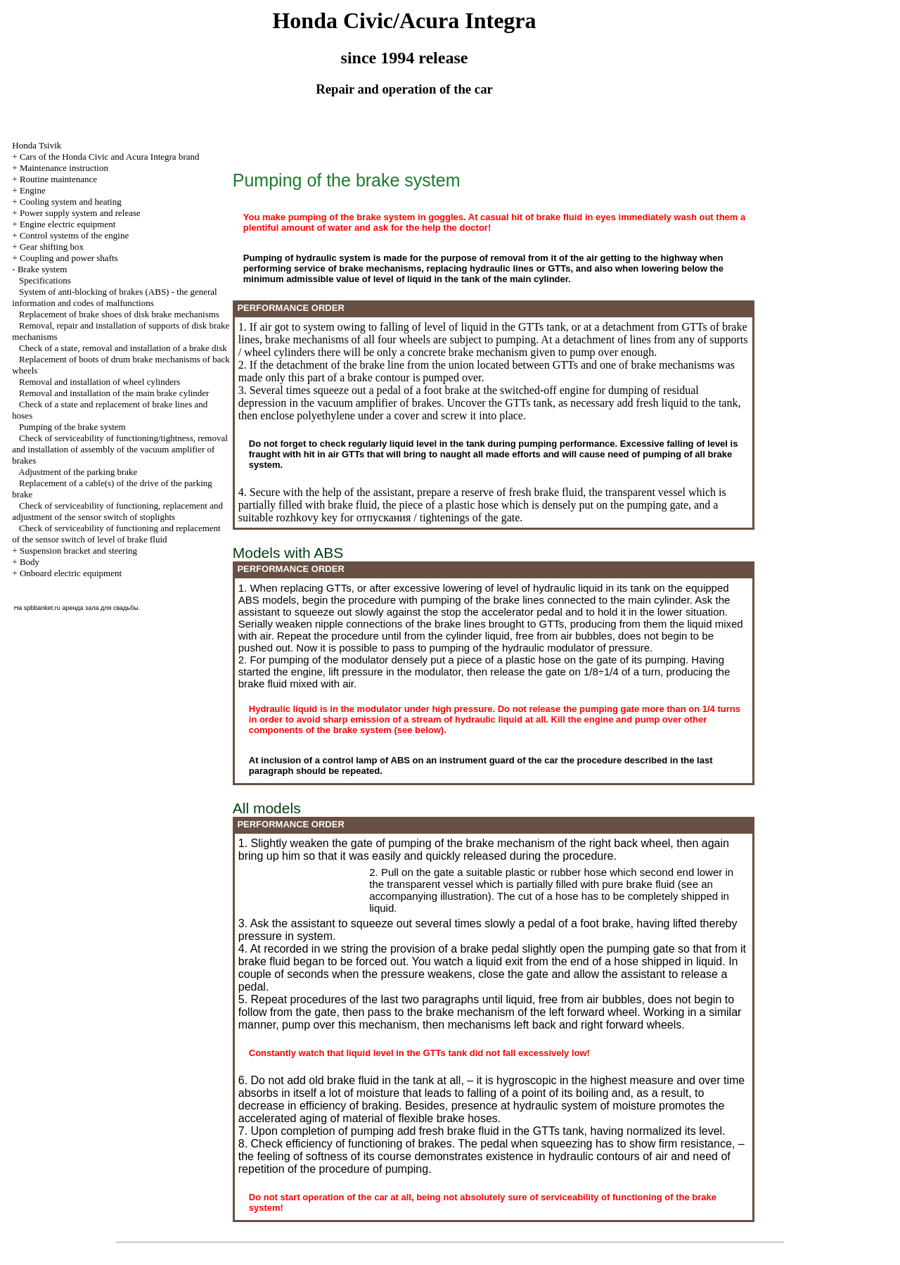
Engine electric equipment (67, 224)
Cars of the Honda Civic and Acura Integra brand (110, 156)
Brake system (42, 269)
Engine (33, 190)
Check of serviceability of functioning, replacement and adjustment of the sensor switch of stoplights (117, 511)
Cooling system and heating (71, 201)
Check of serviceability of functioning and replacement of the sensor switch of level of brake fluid (116, 534)
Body (29, 562)
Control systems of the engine (74, 235)
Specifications (45, 280)
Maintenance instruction (64, 168)
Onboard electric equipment (71, 573)
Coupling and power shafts (69, 258)
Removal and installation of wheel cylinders (99, 381)
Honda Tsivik (36, 145)
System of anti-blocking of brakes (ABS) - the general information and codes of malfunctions (114, 297)
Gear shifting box (52, 246)
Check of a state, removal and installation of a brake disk (123, 348)
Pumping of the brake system (72, 426)
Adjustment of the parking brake (77, 471)
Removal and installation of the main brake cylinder (114, 393)
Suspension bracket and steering (78, 550)
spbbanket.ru (42, 607)
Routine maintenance (58, 179)
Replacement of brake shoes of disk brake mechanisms (119, 314)
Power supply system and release (80, 213)
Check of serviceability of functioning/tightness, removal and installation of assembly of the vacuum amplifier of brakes (120, 449)
